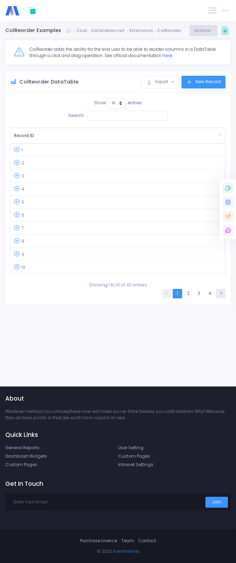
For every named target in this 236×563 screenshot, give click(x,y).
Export (157, 82)
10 (23, 334)
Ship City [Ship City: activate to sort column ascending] (118, 139)
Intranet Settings (135, 465)
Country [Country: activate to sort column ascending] (82, 139)
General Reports (22, 448)
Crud (81, 30)
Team (127, 541)
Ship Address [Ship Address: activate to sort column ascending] (155, 138)
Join (216, 502)
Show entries (118, 103)
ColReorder (169, 30)
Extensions (141, 30)
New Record (203, 82)
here (167, 55)
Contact (147, 541)
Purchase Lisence (98, 541)
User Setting (130, 448)
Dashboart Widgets (26, 456)
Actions (203, 30)
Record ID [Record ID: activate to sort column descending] (21, 138)
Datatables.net (108, 30)
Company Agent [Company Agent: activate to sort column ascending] (198, 138)
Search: (117, 116)
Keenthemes (126, 551)
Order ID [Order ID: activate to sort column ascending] (51, 138)
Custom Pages (21, 465)
